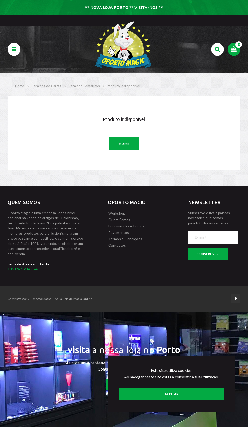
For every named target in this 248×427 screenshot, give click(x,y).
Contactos (117, 245)
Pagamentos (118, 232)
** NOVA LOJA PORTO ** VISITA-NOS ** (124, 7)
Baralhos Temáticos (84, 86)
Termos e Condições (125, 239)
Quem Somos (119, 219)
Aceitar (171, 394)
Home (19, 86)
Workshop (117, 213)
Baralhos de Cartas (46, 86)
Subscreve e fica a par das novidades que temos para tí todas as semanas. (209, 218)
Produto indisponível (123, 86)
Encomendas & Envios (126, 226)
